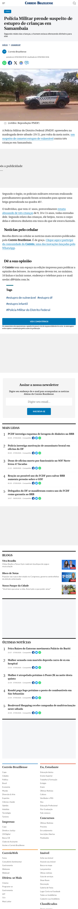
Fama (4, 858)
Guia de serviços (46, 876)
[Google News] (21, 64)
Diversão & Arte (8, 794)
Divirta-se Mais (12, 877)
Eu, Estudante (49, 767)
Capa (4, 772)
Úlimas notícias (46, 873)
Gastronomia (7, 865)
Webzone (6, 869)
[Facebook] (10, 64)
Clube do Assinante (10, 842)
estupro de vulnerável (22, 297)
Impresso (8, 821)
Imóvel (44, 853)
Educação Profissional (48, 805)
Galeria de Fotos (46, 888)
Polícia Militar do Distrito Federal (29, 310)
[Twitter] (15, 64)
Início (5, 45)
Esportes (5, 798)
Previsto (43, 827)
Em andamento (46, 830)
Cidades (5, 776)
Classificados (48, 904)
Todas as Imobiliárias (48, 895)
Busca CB (6, 838)
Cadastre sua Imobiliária (50, 899)
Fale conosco (45, 813)
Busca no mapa (46, 865)
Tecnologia (6, 813)
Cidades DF (16, 45)
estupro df (45, 297)
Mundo (5, 791)
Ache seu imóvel (46, 858)
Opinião (5, 805)
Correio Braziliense (14, 767)
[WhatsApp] (4, 64)
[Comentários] (27, 64)
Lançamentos (45, 869)
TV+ (4, 898)
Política (5, 779)
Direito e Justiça (8, 830)
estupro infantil (18, 303)
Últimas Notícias (46, 791)
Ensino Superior (46, 776)
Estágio (43, 783)
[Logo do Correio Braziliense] (39, 3)
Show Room (44, 880)
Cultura (43, 794)
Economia (6, 787)
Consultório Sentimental (12, 862)
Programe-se (7, 886)
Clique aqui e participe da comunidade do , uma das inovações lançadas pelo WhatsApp (38, 244)
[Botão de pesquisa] (74, 3)
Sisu (41, 802)
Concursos (47, 818)
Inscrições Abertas (47, 834)
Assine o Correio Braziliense (13, 845)
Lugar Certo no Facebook (50, 891)
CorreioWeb (10, 853)
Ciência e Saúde (8, 802)
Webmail (5, 873)
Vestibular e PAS (46, 798)
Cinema (5, 883)
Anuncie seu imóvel (47, 862)
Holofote (5, 809)
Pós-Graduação (46, 809)
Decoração (44, 884)
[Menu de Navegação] (4, 3)
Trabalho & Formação (48, 779)
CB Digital (6, 834)
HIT (3, 894)
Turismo (5, 817)
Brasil (4, 783)
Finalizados (44, 838)
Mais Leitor (6, 901)
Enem (42, 787)
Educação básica (46, 772)
